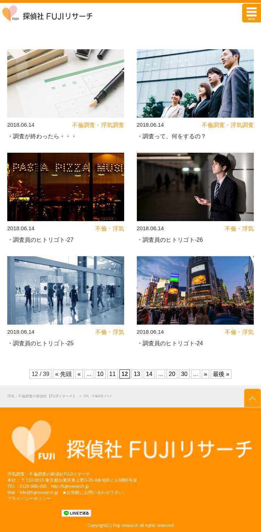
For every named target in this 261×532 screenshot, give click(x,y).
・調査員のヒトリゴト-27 (40, 240)
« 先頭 (63, 374)
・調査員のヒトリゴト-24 (170, 343)
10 (100, 374)
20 (172, 374)
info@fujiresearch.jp (39, 492)
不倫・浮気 (109, 228)
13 (137, 374)
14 (149, 374)
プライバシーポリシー (29, 498)
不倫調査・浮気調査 (98, 125)
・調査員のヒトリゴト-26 (170, 240)
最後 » (221, 374)
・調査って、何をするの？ (171, 136)
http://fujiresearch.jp (70, 486)
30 (184, 374)
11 (112, 374)
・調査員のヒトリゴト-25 (40, 343)
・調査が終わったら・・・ (42, 136)
